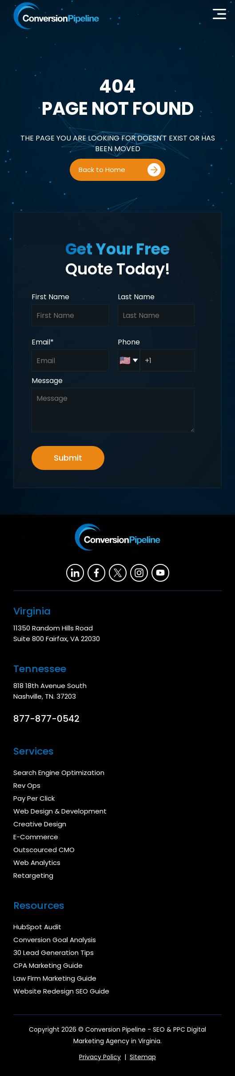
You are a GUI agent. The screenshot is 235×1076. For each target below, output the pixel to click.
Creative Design (39, 824)
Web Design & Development (60, 811)
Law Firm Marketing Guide (54, 978)
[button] (219, 16)
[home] (54, 15)
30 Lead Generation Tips (53, 952)
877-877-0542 (46, 718)
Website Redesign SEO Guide (61, 991)
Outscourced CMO (44, 849)
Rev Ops (26, 785)
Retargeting (33, 875)
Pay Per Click (34, 798)
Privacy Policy (100, 1057)
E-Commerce (35, 836)
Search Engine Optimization (58, 772)
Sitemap (143, 1057)
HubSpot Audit (37, 926)
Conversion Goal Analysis (54, 939)
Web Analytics (36, 862)
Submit (68, 457)
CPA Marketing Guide (48, 965)
